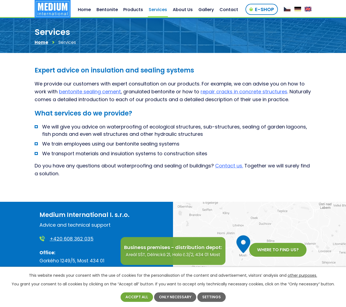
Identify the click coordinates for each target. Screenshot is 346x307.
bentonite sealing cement (90, 91)
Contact (228, 9)
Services (158, 9)
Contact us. (229, 166)
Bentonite (107, 9)
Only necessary (175, 297)
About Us (183, 9)
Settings (211, 297)
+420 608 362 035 (72, 238)
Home (41, 42)
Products (133, 9)
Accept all (136, 297)
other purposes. (302, 275)
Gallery (206, 9)
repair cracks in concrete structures (244, 91)
